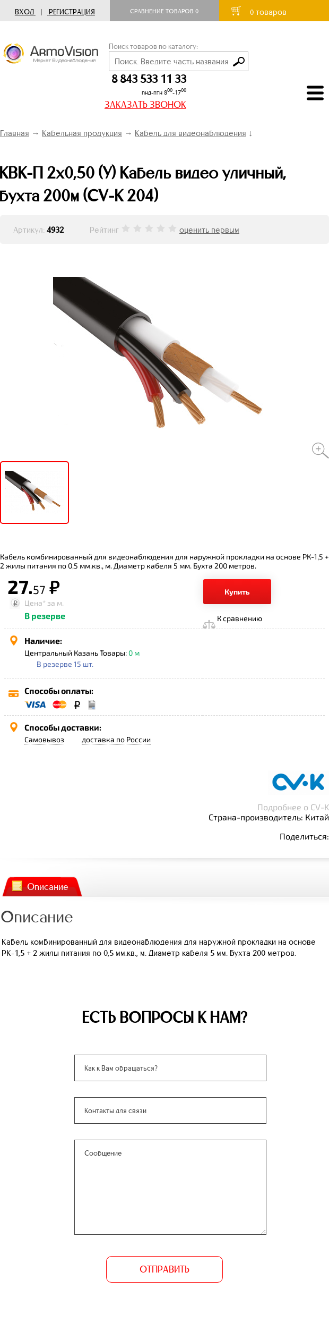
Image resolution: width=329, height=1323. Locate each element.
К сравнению (239, 618)
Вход (24, 11)
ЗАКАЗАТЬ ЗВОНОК (145, 105)
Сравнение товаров (164, 11)
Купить (237, 591)
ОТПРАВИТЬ (164, 1269)
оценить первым (209, 230)
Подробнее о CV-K (293, 807)
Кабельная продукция (82, 133)
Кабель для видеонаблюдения (190, 133)
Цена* (35, 602)
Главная (14, 133)
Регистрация (72, 11)
